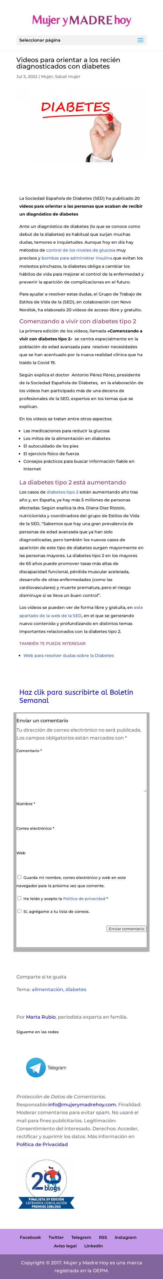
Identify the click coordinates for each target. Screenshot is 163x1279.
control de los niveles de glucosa (80, 250)
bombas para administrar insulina (77, 258)
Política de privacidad (85, 898)
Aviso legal (65, 1246)
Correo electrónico (35, 828)
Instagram (126, 1237)
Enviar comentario (126, 928)
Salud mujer (67, 76)
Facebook (30, 1237)
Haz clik (33, 692)
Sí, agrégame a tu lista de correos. (54, 911)
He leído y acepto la (63, 898)
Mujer (47, 76)
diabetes (76, 989)
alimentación (47, 989)
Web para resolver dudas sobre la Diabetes (68, 655)
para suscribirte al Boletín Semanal (76, 696)
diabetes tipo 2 (62, 492)
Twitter (56, 1237)
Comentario (29, 750)
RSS (103, 1237)
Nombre (25, 803)
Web (20, 853)
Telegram (81, 1237)
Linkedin (93, 1246)
